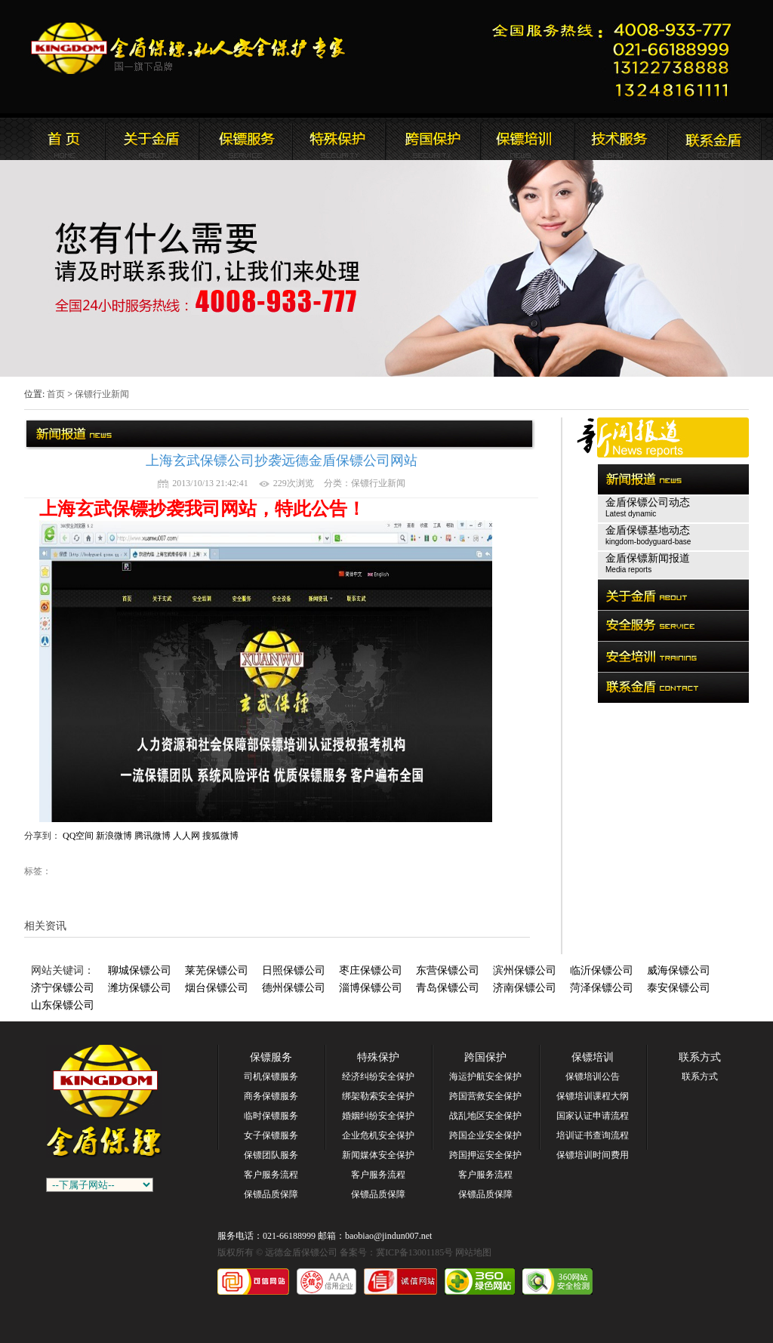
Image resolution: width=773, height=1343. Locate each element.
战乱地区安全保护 (485, 1115)
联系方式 (700, 1057)
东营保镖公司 (447, 970)
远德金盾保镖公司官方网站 (189, 48)
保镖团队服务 (271, 1155)
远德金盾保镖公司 (58, 139)
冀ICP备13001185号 (414, 1252)
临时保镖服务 (271, 1115)
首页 (56, 394)
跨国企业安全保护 (485, 1135)
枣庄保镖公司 (370, 970)
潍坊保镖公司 (139, 987)
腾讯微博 (152, 835)
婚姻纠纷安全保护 (378, 1115)
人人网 (186, 835)
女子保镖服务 (271, 1135)
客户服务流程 (271, 1174)
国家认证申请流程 (592, 1115)
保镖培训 (592, 1057)
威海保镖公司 (678, 970)
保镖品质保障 (271, 1194)
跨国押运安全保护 (485, 1155)
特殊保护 (378, 1057)
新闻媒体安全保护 (378, 1155)
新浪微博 (114, 835)
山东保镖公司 (62, 1005)
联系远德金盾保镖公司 (526, 139)
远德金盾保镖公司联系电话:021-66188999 (616, 57)
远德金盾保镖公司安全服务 (339, 139)
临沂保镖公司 (601, 970)
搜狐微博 (220, 835)
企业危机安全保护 (378, 1135)
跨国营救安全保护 (485, 1096)
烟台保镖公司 (216, 987)
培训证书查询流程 (592, 1135)
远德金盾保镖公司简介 (152, 139)
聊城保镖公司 (139, 970)
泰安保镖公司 (678, 987)
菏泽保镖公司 (601, 987)
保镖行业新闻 (102, 394)
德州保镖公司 (293, 987)
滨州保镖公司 (524, 970)
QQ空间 (78, 835)
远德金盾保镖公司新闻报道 (245, 139)
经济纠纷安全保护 (378, 1076)
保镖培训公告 (592, 1076)
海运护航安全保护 (485, 1076)
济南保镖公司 (524, 987)
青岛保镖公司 (447, 987)
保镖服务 (271, 1057)
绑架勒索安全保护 (378, 1096)
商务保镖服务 (271, 1096)
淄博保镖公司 (370, 987)
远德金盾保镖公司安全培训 (432, 139)
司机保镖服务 (271, 1076)
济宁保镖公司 (62, 987)
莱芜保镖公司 (216, 970)
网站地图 (473, 1252)
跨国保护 (485, 1057)
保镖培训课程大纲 (592, 1096)
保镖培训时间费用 (592, 1155)
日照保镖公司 (293, 970)
